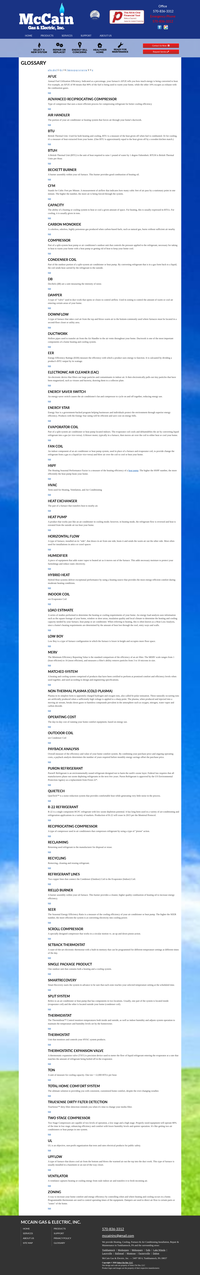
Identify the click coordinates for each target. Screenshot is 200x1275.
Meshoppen (123, 1250)
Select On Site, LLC (125, 1263)
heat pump (133, 470)
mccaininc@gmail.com (118, 1236)
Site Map (28, 1243)
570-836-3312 (113, 1229)
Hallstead (119, 1253)
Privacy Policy (62, 1238)
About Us (106, 35)
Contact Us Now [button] (161, 45)
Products (47, 35)
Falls (148, 1250)
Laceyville (107, 1253)
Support (86, 35)
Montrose (131, 1253)
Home (28, 35)
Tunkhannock (108, 1250)
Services (67, 35)
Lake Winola (159, 1250)
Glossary (59, 1243)
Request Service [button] (161, 52)
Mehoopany (137, 1250)
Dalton (156, 1253)
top (49, 92)
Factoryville (144, 1253)
